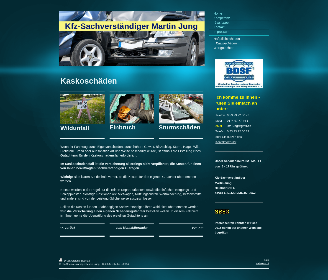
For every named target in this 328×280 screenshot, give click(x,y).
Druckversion (69, 260)
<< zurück (67, 227)
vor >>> (197, 227)
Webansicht (262, 263)
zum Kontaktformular (132, 227)
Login (266, 260)
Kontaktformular (225, 142)
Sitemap (85, 260)
